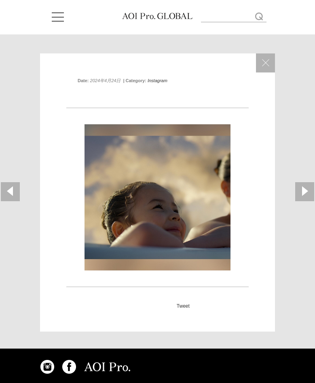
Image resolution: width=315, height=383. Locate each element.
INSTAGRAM (47, 367)
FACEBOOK (69, 367)
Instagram (157, 80)
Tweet (183, 306)
